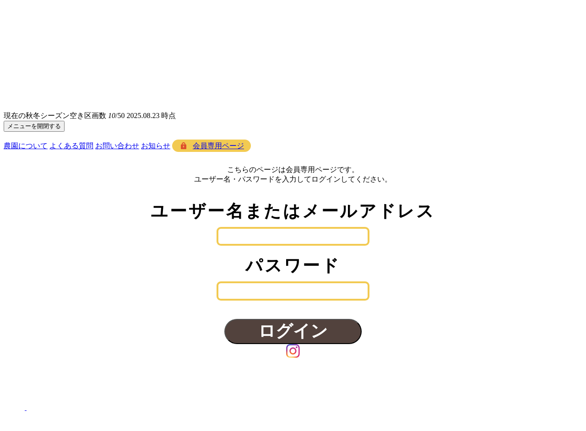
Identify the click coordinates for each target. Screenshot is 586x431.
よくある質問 (71, 146)
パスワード (292, 265)
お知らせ (155, 146)
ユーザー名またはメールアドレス (293, 211)
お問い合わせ (117, 146)
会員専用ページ (218, 146)
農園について (26, 146)
